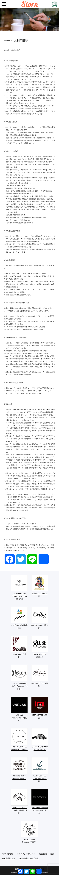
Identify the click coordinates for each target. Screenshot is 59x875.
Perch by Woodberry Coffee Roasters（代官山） (19, 677)
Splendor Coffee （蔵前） (39, 676)
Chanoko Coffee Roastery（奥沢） (19, 768)
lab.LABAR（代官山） (19, 647)
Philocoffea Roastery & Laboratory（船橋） (39, 801)
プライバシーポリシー (26, 854)
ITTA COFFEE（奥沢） (39, 707)
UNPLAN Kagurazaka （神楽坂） (19, 708)
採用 (52, 854)
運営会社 (43, 854)
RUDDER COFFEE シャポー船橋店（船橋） (19, 801)
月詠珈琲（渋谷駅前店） (39, 586)
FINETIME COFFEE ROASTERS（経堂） (19, 739)
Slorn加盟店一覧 (8, 858)
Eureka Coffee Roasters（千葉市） (29, 832)
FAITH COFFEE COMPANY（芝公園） (39, 769)
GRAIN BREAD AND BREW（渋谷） (39, 739)
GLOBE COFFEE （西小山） (39, 647)
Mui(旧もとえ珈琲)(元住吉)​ (19, 618)
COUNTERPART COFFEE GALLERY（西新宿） (19, 587)
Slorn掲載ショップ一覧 (29, 858)
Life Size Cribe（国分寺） (39, 618)
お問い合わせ (7, 854)
